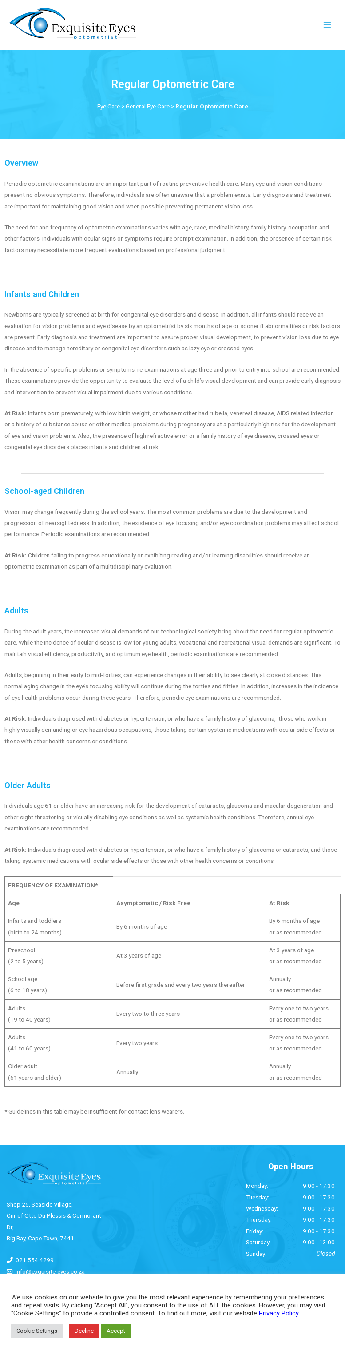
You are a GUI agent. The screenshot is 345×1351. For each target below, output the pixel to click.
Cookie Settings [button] (36, 1330)
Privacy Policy (278, 1313)
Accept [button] (116, 1330)
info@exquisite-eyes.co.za (50, 1271)
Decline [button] (84, 1330)
